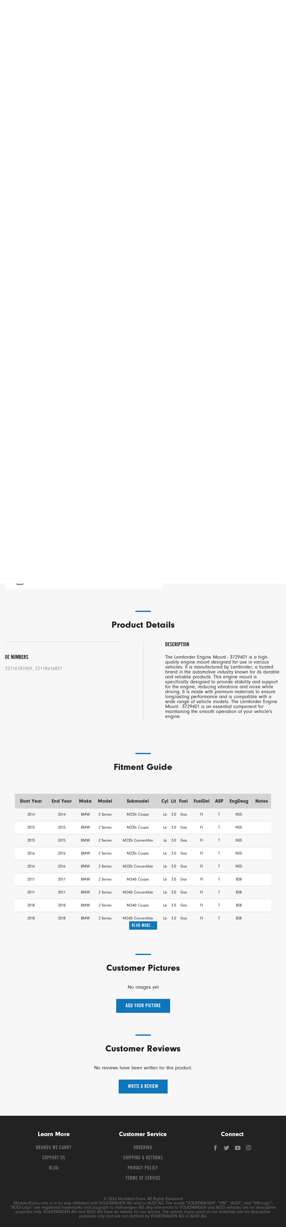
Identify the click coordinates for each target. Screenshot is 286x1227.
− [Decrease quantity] (18, 507)
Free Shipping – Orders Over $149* (143, 62)
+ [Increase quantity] (59, 507)
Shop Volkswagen (31, 33)
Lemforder (13, 75)
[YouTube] (238, 1149)
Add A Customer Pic (29, 397)
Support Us (53, 1158)
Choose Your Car (75, 441)
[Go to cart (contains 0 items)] (267, 12)
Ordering (143, 1147)
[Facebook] (216, 1149)
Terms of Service (143, 1178)
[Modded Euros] (48, 12)
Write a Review (143, 1086)
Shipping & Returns (143, 1158)
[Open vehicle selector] (270, 50)
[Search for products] (140, 12)
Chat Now (63, 574)
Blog (54, 1168)
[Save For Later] (241, 523)
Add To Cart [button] (179, 506)
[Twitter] (227, 1149)
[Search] (198, 12)
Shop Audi (94, 33)
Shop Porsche (221, 33)
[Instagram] (249, 1149)
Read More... (143, 925)
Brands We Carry (54, 1147)
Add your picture (143, 1006)
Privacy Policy (143, 1168)
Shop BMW (158, 33)
